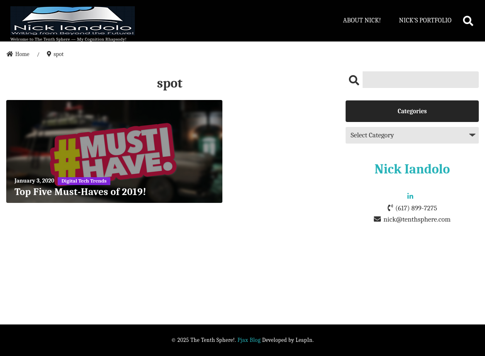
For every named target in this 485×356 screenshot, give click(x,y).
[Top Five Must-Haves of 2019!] (114, 151)
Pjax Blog (249, 340)
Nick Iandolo (412, 169)
